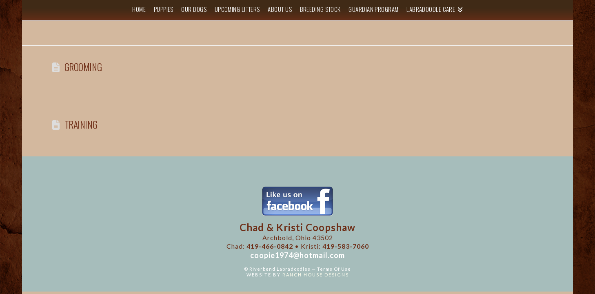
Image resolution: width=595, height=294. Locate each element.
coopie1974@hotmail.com (297, 255)
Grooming (83, 67)
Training (81, 124)
